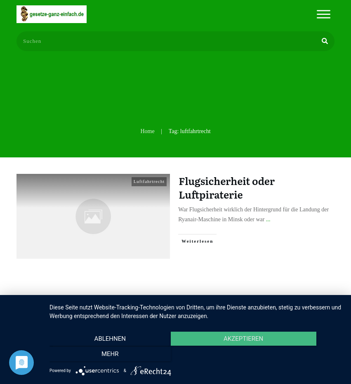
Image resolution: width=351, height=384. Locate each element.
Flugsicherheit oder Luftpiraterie (227, 187)
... (268, 219)
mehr (299, 355)
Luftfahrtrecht (149, 181)
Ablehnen (93, 355)
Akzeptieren (196, 355)
